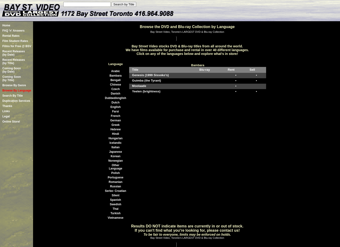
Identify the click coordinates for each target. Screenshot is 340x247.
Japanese (115, 151)
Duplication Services (16, 101)
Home (6, 25)
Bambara (116, 75)
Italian (115, 147)
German (115, 120)
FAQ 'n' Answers (13, 30)
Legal (6, 116)
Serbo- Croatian (115, 191)
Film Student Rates (15, 41)
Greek (115, 125)
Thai (116, 208)
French (115, 116)
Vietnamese (115, 217)
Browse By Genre (14, 85)
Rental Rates (11, 35)
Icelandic (116, 142)
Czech (115, 89)
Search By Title (12, 95)
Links (6, 111)
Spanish (115, 200)
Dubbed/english (115, 98)
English (115, 107)
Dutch (115, 102)
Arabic (115, 71)
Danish (115, 93)
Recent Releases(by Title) (13, 61)
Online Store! (11, 121)
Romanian (115, 182)
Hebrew (115, 129)
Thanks (7, 106)
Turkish (115, 213)
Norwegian (115, 160)
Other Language (115, 167)
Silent (115, 195)
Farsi (115, 111)
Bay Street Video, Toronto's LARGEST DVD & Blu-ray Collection (187, 31)
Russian (115, 186)
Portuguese (115, 177)
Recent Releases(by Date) (13, 53)
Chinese (115, 84)
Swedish (115, 204)
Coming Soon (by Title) (11, 78)
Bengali (115, 80)
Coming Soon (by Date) (11, 70)
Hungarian (116, 138)
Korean (115, 156)
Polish (115, 173)
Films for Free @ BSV (16, 46)
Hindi (115, 134)
